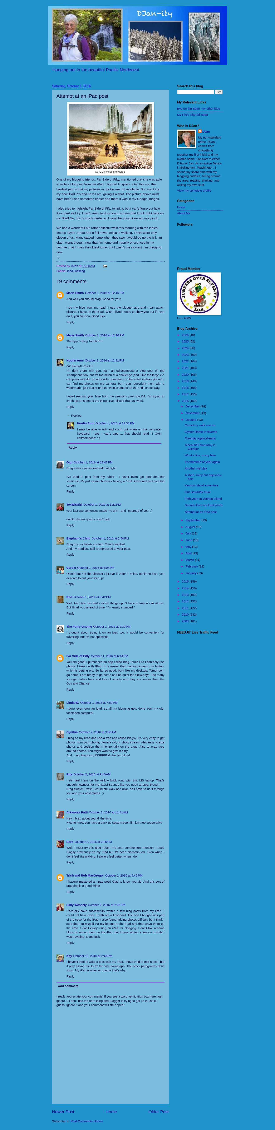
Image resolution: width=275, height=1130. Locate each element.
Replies (76, 415)
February (192, 566)
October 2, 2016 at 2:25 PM (93, 842)
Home (111, 1111)
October (191, 419)
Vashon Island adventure (201, 485)
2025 (186, 341)
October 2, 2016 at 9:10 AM (92, 774)
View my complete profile (194, 190)
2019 (186, 381)
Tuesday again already (200, 438)
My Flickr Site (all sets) (192, 114)
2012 (186, 601)
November (193, 413)
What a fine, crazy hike (200, 455)
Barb (70, 842)
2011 (186, 608)
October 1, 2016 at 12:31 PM (104, 360)
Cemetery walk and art (200, 425)
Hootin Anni (75, 360)
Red (69, 597)
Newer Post (63, 1111)
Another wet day (196, 468)
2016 (186, 401)
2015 (186, 581)
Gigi (70, 462)
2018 (186, 387)
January (191, 573)
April (189, 553)
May (189, 546)
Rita (69, 774)
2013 (186, 595)
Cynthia (72, 732)
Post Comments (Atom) (87, 1121)
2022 (186, 361)
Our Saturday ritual (198, 492)
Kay (69, 956)
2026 (186, 335)
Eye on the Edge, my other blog (198, 108)
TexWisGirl (74, 504)
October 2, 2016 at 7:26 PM (106, 905)
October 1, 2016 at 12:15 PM (104, 293)
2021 (186, 368)
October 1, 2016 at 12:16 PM (104, 335)
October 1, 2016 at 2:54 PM (110, 538)
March (190, 560)
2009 (186, 621)
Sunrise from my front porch (204, 505)
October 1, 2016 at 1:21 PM (102, 504)
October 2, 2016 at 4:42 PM (123, 875)
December (193, 406)
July (189, 533)
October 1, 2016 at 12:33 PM (114, 423)
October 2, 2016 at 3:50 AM (97, 732)
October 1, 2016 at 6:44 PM (109, 656)
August (191, 527)
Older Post (158, 1111)
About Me (183, 213)
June (189, 540)
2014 (186, 588)
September (193, 520)
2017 (186, 394)
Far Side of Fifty (78, 656)
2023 (186, 354)
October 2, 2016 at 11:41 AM (108, 812)
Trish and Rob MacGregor (85, 875)
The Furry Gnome (79, 626)
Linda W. (73, 702)
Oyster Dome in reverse (201, 432)
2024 (186, 348)
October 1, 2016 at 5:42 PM (92, 597)
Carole (71, 567)
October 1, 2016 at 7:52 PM (99, 702)
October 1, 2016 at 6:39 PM (112, 626)
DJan (206, 131)
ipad (70, 271)
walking (80, 271)
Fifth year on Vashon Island (203, 498)
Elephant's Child (78, 538)
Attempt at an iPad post (201, 512)
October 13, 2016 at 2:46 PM (92, 956)
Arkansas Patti (77, 812)
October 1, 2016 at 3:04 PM (95, 567)
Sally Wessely (77, 905)
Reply (70, 322)
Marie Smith (75, 293)
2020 (186, 374)
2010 (186, 614)
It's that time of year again (202, 462)
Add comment (68, 986)
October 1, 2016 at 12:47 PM (93, 462)
